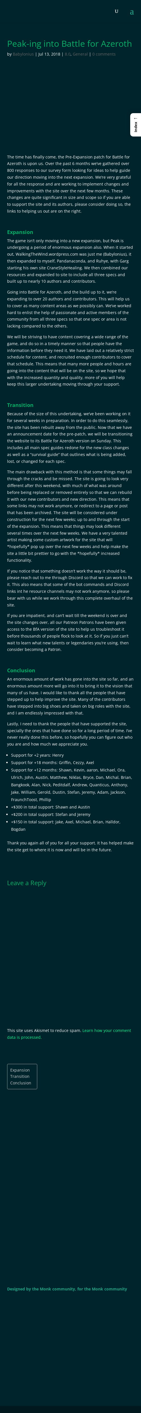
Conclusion (20, 1083)
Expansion (20, 1070)
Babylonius (23, 54)
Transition (20, 1076)
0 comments (104, 54)
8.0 (67, 54)
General (80, 54)
